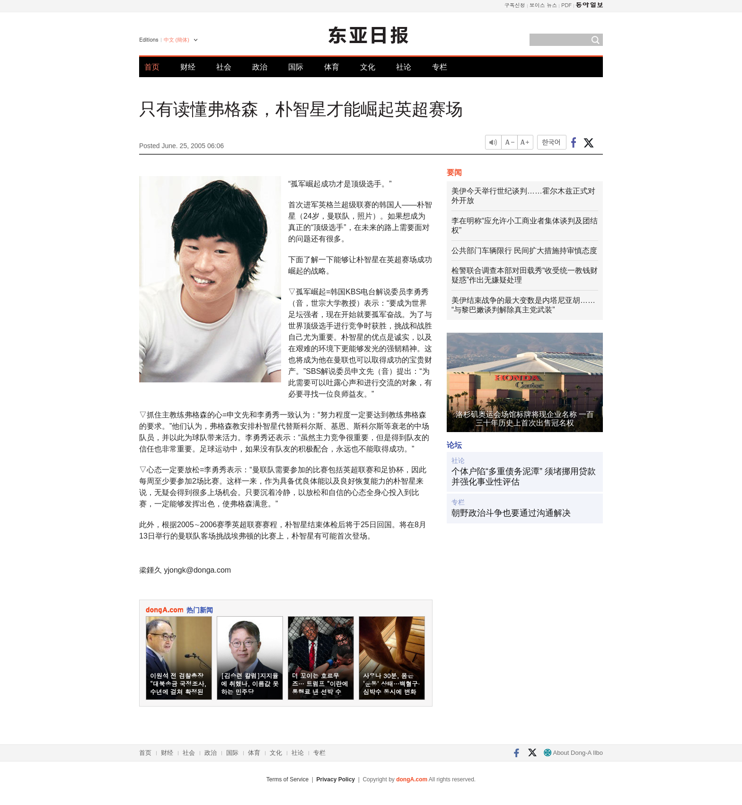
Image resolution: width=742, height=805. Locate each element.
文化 (367, 67)
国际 (295, 67)
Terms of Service (287, 779)
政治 (259, 67)
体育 (331, 67)
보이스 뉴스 (543, 5)
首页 (151, 67)
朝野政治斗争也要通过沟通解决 (511, 513)
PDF (566, 5)
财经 (187, 67)
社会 (223, 67)
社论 (403, 67)
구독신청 (514, 5)
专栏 (439, 67)
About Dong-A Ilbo (573, 752)
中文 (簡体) (176, 40)
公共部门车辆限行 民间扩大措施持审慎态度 (524, 251)
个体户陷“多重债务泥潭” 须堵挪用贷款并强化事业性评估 (523, 477)
